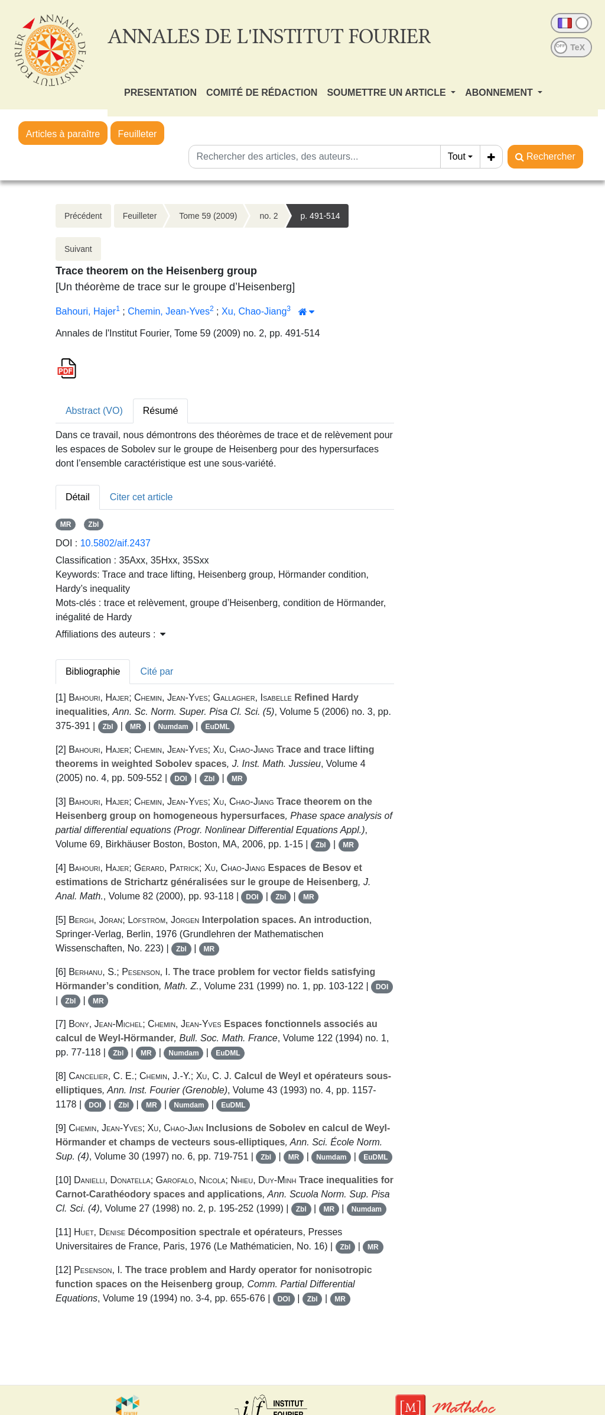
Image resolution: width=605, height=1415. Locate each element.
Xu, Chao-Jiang (254, 311)
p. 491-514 (320, 216)
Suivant (78, 249)
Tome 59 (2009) (208, 216)
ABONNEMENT (500, 93)
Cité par (156, 671)
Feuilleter (137, 134)
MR (65, 524)
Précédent (83, 216)
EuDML (217, 727)
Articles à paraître (63, 134)
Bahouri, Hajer (86, 311)
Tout (457, 156)
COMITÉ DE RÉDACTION (261, 93)
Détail (78, 497)
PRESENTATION (160, 93)
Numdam (173, 727)
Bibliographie (93, 671)
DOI (180, 779)
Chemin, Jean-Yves (169, 311)
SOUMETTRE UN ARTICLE (387, 93)
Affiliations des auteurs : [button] (110, 634)
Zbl (93, 524)
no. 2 (268, 216)
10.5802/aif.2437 (115, 543)
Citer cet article (141, 497)
